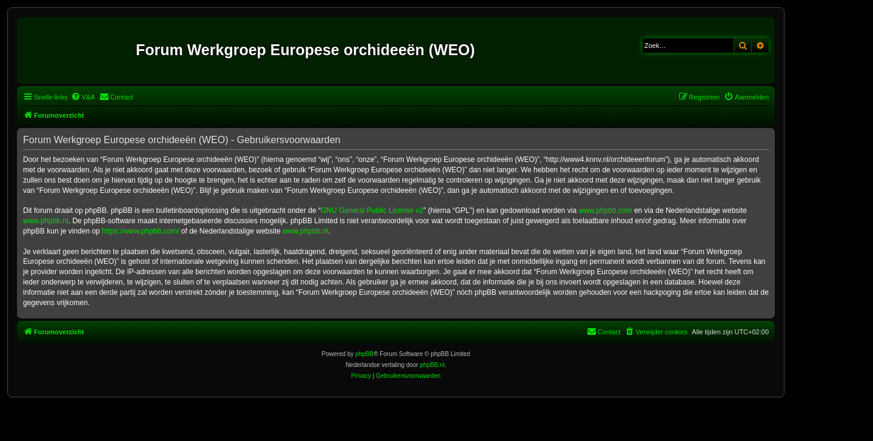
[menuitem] (83, 97)
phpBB (364, 354)
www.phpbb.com (605, 210)
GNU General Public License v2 (372, 210)
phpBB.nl (432, 365)
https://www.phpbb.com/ (140, 231)
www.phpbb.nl (46, 221)
